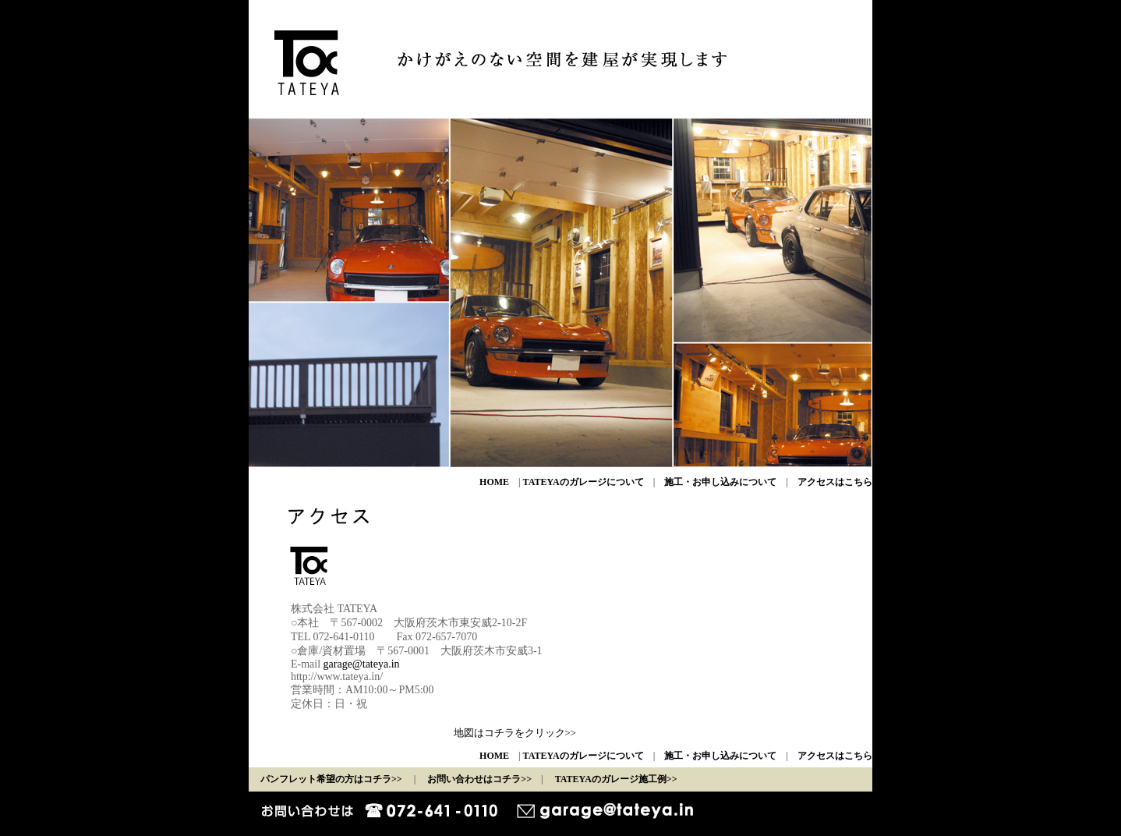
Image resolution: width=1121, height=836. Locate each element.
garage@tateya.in (362, 664)
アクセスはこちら (834, 481)
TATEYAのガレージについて (583, 481)
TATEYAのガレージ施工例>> (616, 779)
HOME (494, 481)
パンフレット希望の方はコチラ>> (331, 779)
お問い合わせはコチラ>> (479, 779)
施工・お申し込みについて (720, 481)
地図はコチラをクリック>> (515, 733)
